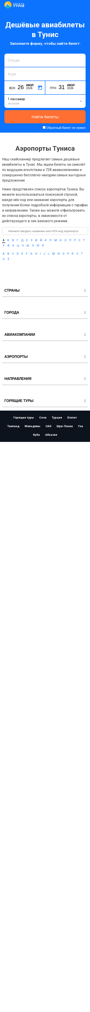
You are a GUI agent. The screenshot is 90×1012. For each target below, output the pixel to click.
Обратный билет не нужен (66, 128)
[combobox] (45, 60)
